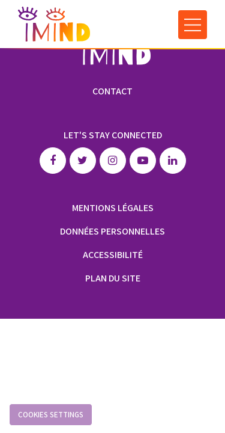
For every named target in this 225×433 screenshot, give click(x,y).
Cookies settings (50, 415)
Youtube (143, 160)
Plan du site (112, 278)
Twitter (83, 160)
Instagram (113, 160)
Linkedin (173, 160)
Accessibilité (113, 254)
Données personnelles (112, 231)
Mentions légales (113, 207)
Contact (112, 91)
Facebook (53, 160)
